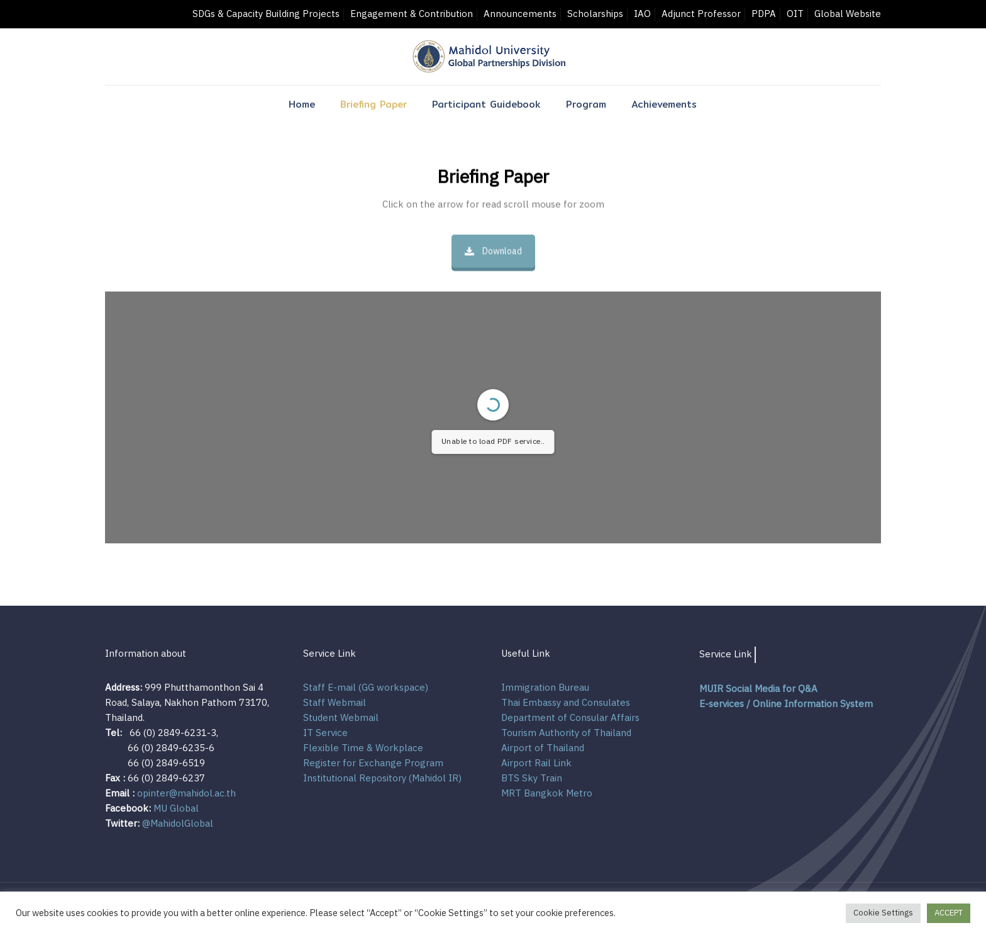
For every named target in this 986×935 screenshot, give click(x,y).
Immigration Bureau (545, 688)
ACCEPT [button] (948, 913)
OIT (795, 14)
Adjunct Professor (701, 14)
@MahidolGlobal (176, 824)
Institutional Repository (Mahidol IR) (382, 778)
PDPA (763, 14)
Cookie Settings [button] (883, 913)
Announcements (520, 14)
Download (493, 251)
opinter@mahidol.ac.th (186, 794)
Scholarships (595, 14)
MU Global (176, 809)
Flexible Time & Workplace (363, 748)
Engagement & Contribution (411, 14)
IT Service (325, 733)
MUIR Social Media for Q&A (758, 689)
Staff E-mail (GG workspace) (365, 688)
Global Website (847, 14)
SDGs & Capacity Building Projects (266, 14)
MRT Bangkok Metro (546, 794)
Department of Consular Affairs (570, 718)
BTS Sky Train (531, 778)
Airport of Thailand (542, 748)
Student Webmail (341, 718)
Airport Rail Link (536, 763)
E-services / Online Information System (786, 704)
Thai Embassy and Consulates (565, 703)
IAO (642, 14)
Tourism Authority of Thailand (566, 733)
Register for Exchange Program (373, 763)
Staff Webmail (334, 703)
